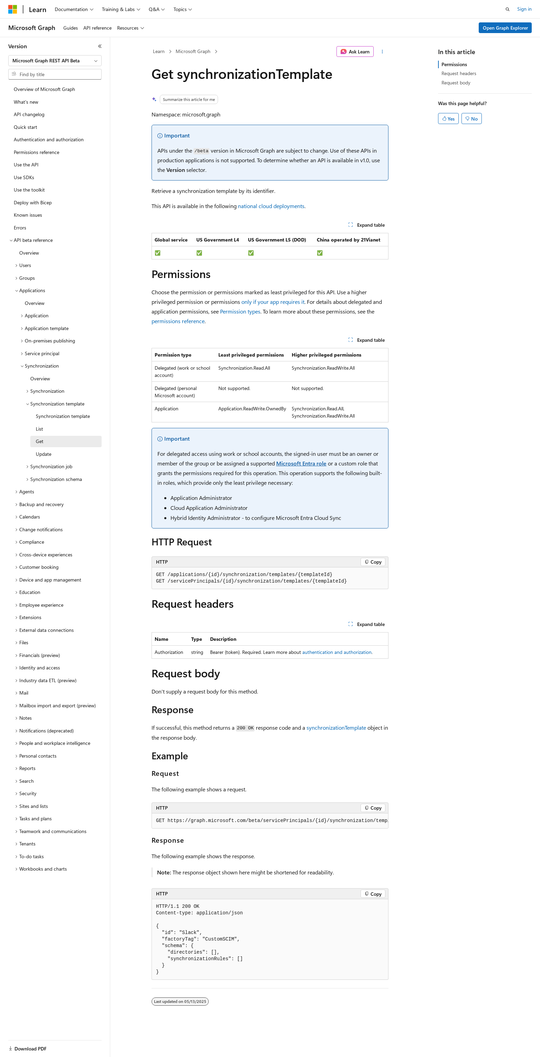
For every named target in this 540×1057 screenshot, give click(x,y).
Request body (456, 82)
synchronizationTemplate (336, 727)
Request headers (459, 73)
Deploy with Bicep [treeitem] (33, 202)
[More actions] (382, 51)
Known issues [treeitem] (28, 215)
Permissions (454, 64)
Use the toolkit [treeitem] (29, 189)
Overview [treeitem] (29, 252)
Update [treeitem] (43, 454)
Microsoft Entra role (301, 463)
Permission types (240, 311)
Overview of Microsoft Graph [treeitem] (44, 89)
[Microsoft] (12, 9)
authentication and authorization (337, 652)
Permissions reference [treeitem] (36, 152)
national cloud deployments (271, 205)
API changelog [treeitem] (29, 114)
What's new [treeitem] (26, 102)
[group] (270, 821)
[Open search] (508, 9)
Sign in (524, 9)
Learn (159, 51)
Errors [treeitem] (20, 227)
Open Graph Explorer (505, 27)
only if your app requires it (272, 301)
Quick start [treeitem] (25, 127)
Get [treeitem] (39, 441)
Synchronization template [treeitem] (63, 416)
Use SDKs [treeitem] (24, 177)
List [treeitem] (39, 428)
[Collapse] (100, 46)
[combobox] (55, 60)
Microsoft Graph (193, 51)
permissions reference (178, 321)
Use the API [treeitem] (26, 164)
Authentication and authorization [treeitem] (49, 139)
